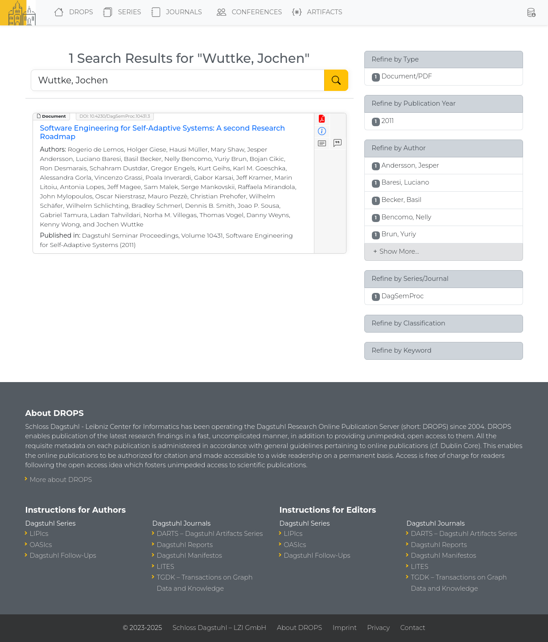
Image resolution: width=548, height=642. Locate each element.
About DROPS (299, 628)
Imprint (345, 628)
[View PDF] (322, 119)
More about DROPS (61, 480)
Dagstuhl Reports (185, 545)
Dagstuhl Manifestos (189, 555)
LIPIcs (39, 534)
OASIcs (41, 545)
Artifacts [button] (315, 12)
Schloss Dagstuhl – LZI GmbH (219, 628)
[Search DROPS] (178, 80)
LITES (165, 567)
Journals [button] (175, 12)
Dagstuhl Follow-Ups (63, 555)
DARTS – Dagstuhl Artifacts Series (210, 534)
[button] (531, 12)
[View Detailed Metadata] (322, 132)
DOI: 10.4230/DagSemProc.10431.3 (115, 116)
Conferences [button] (247, 12)
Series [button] (120, 12)
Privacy (378, 628)
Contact (412, 628)
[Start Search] (336, 80)
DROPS (71, 12)
